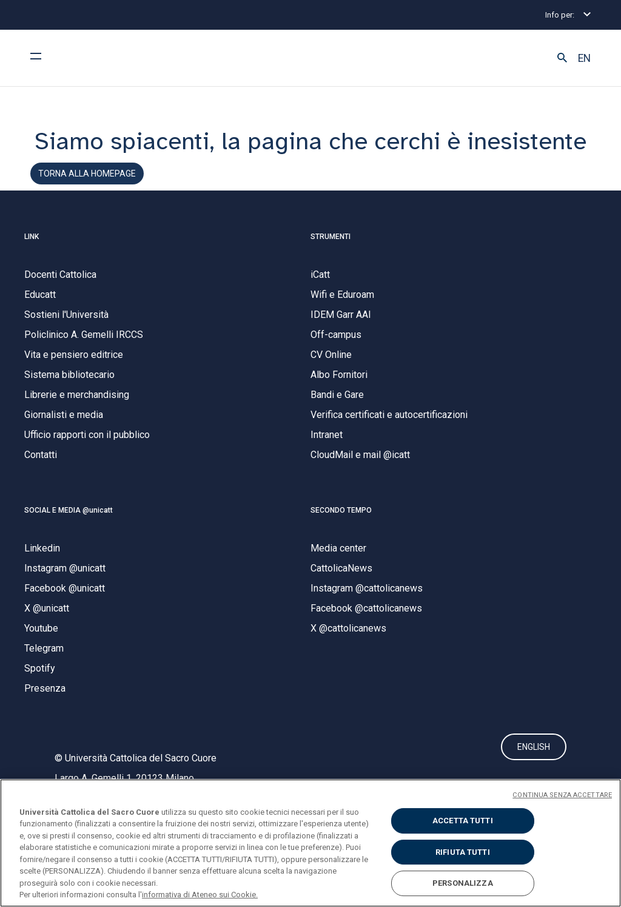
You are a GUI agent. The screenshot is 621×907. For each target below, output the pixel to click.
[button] (562, 58)
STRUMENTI (330, 245)
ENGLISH (533, 759)
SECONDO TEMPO (341, 519)
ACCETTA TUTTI (462, 820)
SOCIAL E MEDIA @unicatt (68, 519)
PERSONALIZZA (462, 883)
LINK (31, 245)
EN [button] (584, 58)
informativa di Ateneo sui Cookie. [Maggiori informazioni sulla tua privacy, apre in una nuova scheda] (200, 894)
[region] (310, 843)
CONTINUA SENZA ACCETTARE (562, 795)
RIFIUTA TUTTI (462, 852)
